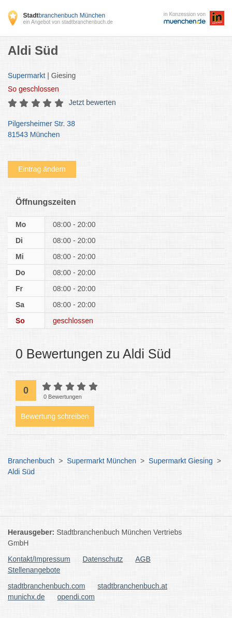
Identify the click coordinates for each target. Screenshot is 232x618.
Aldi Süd (21, 472)
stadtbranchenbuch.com (46, 586)
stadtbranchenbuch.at (132, 586)
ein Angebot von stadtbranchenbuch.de (67, 22)
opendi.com (75, 597)
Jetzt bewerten (92, 102)
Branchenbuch (31, 461)
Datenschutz (103, 559)
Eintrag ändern (42, 169)
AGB (143, 559)
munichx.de (26, 597)
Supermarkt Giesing (181, 461)
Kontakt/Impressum (39, 559)
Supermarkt (26, 75)
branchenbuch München (64, 15)
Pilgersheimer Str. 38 (111, 129)
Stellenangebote (34, 570)
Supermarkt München (101, 461)
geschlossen (33, 89)
